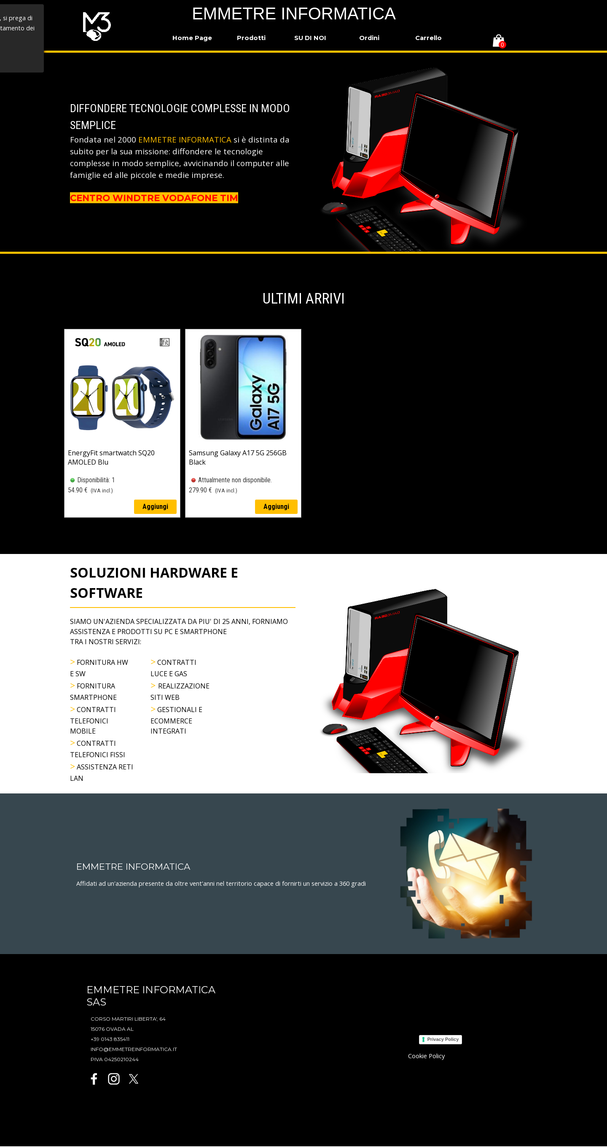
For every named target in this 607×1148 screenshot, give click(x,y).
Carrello (428, 38)
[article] (122, 423)
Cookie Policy (426, 1055)
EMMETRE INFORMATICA (294, 13)
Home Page (192, 38)
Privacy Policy (443, 1039)
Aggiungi (155, 507)
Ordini (369, 38)
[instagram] (114, 1079)
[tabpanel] (182, 152)
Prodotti (251, 38)
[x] (133, 1079)
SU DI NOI (310, 38)
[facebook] (94, 1079)
